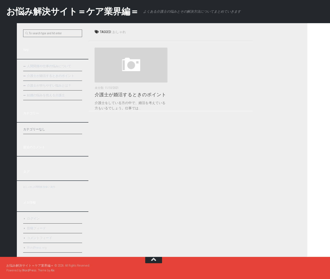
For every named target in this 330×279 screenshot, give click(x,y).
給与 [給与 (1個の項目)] (53, 187)
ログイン (33, 218)
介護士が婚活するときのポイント (130, 94)
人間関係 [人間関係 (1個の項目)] (37, 187)
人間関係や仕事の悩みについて (49, 66)
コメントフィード (39, 238)
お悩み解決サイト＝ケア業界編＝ (72, 11)
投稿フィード (36, 228)
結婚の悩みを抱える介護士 (46, 95)
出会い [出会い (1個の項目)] (46, 187)
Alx (52, 270)
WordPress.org (37, 248)
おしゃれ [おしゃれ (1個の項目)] (27, 187)
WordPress (29, 270)
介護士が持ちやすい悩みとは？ (49, 85)
